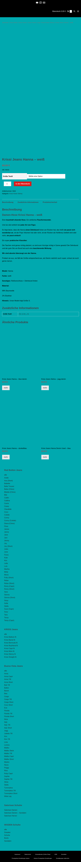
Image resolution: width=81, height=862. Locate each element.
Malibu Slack (9, 751)
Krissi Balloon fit (10, 637)
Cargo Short (8, 702)
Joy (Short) (8, 546)
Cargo (6, 696)
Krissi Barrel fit (9, 640)
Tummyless (8, 788)
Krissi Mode (13, 22)
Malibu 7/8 (8, 753)
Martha (6, 569)
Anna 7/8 (7, 679)
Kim (5, 560)
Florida (6, 711)
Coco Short (8, 705)
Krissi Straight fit (10, 657)
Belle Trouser (9, 486)
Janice (6, 529)
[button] (74, 11)
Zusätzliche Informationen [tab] (28, 202)
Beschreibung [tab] (7, 202)
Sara (6, 592)
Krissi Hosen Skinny (47, 22)
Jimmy (6, 540)
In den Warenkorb (23, 184)
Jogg (6, 731)
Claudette (7, 509)
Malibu (6, 748)
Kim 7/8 (7, 739)
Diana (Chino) (9, 523)
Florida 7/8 (8, 713)
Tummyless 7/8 (10, 790)
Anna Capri (8, 676)
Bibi (5, 495)
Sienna (6, 595)
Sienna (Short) (9, 597)
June (6, 552)
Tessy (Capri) (9, 620)
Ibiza (6, 719)
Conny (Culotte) (10, 520)
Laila (6, 563)
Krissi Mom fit (9, 651)
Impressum (17, 854)
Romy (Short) (9, 589)
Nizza (6, 765)
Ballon (6, 688)
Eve (5, 708)
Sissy (6, 600)
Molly (6, 572)
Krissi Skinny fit (10, 654)
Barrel (6, 691)
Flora (6, 526)
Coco (6, 512)
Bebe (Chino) (9, 489)
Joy (5, 543)
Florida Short (9, 716)
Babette (7, 483)
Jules (6, 549)
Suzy (6, 612)
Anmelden (63, 854)
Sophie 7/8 (8, 779)
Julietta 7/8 (8, 733)
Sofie (6, 603)
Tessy (6, 617)
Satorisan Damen (10, 810)
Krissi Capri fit (9, 648)
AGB (56, 854)
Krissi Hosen (23, 22)
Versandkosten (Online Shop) (42, 854)
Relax (6, 580)
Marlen (6, 762)
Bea (5, 693)
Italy (5, 722)
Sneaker (7, 832)
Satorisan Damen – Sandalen (15, 813)
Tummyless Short (10, 793)
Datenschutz (27, 854)
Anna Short (8, 682)
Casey (6, 506)
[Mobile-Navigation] (78, 11)
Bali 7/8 (7, 685)
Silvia (6, 782)
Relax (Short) (9, 583)
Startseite (5, 22)
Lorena (6, 745)
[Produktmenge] (7, 184)
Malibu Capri (9, 756)
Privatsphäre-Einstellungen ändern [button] (21, 858)
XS (20, 314)
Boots (6, 838)
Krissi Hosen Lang (34, 22)
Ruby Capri (8, 773)
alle (5, 475)
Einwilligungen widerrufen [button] (62, 858)
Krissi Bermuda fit (10, 643)
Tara (5, 615)
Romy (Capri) (9, 586)
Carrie (6, 503)
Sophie (6, 776)
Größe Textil (8, 176)
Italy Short (8, 728)
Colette (7, 515)
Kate (6, 558)
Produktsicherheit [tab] (50, 202)
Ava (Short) (8, 481)
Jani (5, 538)
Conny (6, 518)
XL (28, 314)
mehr (6, 388)
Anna (6, 673)
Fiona (6, 555)
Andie (6, 478)
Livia (6, 742)
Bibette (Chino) (10, 492)
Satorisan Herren (10, 816)
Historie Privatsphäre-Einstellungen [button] (43, 858)
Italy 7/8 (7, 725)
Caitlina (7, 500)
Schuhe (7, 835)
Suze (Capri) (9, 609)
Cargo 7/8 (8, 699)
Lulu (5, 566)
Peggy (6, 768)
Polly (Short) (9, 577)
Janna (6, 532)
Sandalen (7, 841)
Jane (6, 535)
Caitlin (6, 498)
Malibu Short (9, 759)
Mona (6, 575)
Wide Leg (7, 796)
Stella (6, 606)
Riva (6, 770)
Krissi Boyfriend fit (11, 645)
